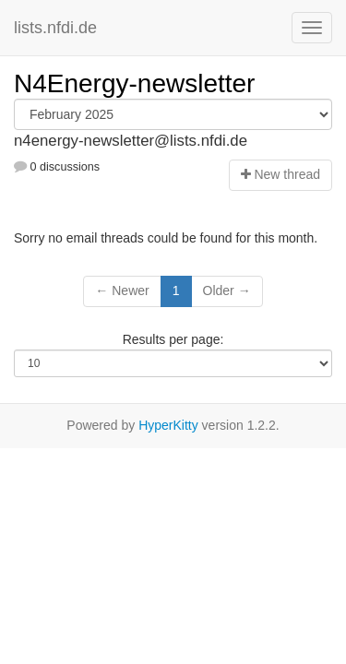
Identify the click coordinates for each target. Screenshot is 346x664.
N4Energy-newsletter (134, 83)
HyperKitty (168, 425)
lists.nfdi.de (55, 27)
